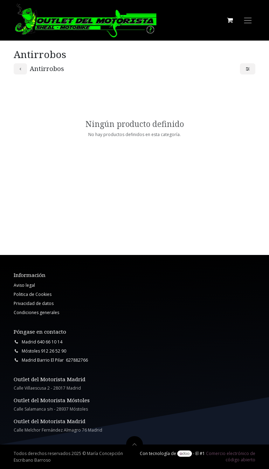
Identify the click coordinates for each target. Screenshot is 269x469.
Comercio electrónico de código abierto (230, 456)
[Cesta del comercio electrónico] (229, 20)
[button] (134, 444)
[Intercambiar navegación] (247, 20)
